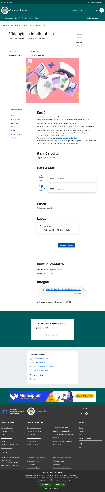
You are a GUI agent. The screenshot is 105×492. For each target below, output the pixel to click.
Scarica (77, 293)
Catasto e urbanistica (33, 441)
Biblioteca (47, 226)
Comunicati (82, 431)
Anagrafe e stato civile (34, 428)
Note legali (56, 464)
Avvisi (81, 434)
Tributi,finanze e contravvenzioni (63, 434)
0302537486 (48, 273)
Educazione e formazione (61, 428)
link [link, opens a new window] (70, 481)
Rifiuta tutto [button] (60, 484)
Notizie (81, 428)
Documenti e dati (6, 448)
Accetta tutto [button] (45, 484)
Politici (3, 441)
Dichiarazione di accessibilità (62, 468)
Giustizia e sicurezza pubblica (62, 431)
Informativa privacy (59, 461)
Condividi (80, 34)
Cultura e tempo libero (34, 431)
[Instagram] (85, 10)
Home (5, 25)
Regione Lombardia (7, 2)
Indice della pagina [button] (16, 109)
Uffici (2, 434)
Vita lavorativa (31, 434)
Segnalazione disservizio (34, 461)
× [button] (103, 471)
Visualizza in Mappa (66, 245)
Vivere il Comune (15, 25)
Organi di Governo (7, 428)
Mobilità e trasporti (33, 444)
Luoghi (81, 444)
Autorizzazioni (57, 444)
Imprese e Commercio (34, 438)
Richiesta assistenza (33, 468)
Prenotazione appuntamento (36, 458)
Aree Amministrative (7, 431)
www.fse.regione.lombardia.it (66, 138)
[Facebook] (80, 10)
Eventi (25, 25)
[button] (52, 489)
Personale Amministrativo (9, 444)
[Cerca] (101, 10)
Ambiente (56, 438)
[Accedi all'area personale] (94, 2)
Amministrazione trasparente (62, 458)
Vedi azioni (81, 38)
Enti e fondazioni (6, 438)
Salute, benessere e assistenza (62, 441)
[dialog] (52, 481)
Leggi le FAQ (31, 464)
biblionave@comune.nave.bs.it (53, 269)
